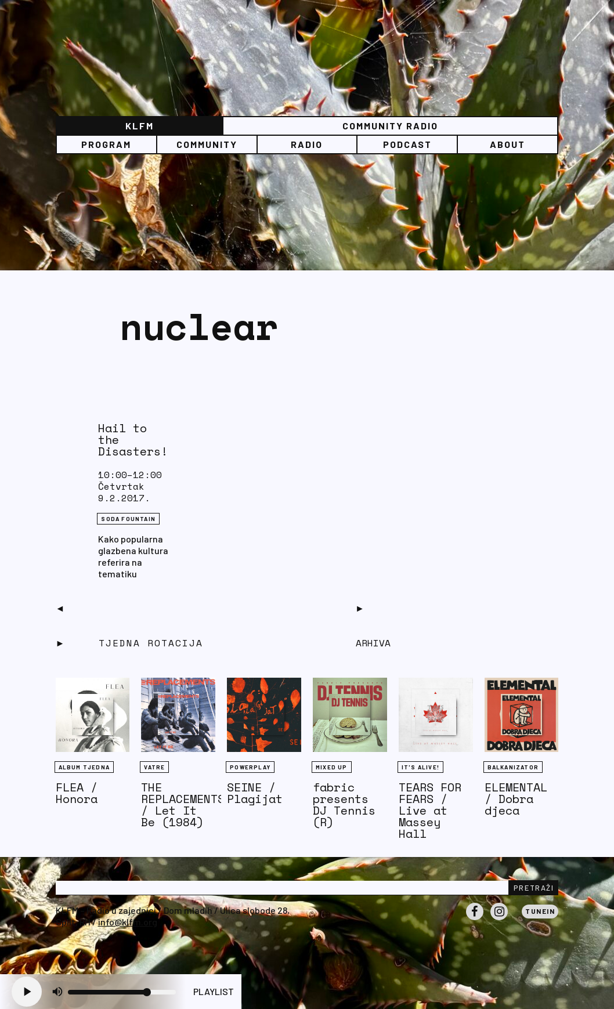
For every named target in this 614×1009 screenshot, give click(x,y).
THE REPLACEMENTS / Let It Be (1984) (183, 804)
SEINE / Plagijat (255, 793)
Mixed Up (332, 767)
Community (206, 144)
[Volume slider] (122, 992)
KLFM (139, 125)
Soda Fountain (128, 518)
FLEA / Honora (76, 793)
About (507, 144)
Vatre (154, 767)
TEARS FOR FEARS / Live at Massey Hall (430, 810)
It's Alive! (420, 767)
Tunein (540, 911)
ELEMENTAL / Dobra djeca (516, 799)
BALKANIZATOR (513, 767)
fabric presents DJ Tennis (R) (344, 804)
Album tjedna (84, 767)
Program (106, 144)
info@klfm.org (127, 921)
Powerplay (250, 767)
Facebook (474, 919)
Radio (307, 144)
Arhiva (373, 643)
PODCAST (407, 144)
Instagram (499, 919)
